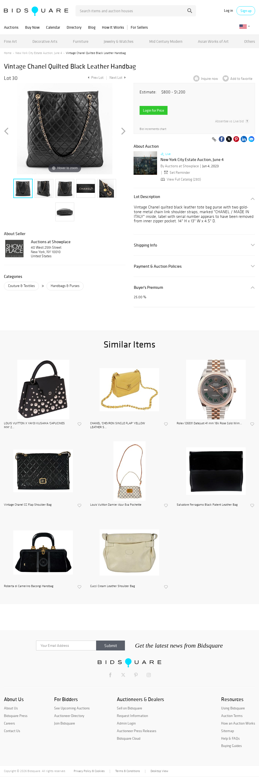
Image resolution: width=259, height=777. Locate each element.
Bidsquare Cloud (128, 738)
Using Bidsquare (233, 708)
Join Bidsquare (64, 723)
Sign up (245, 10)
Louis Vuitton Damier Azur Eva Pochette (115, 504)
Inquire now (209, 78)
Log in (228, 11)
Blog (91, 27)
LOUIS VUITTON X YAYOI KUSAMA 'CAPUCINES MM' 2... (34, 425)
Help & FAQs (230, 738)
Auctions (11, 27)
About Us (11, 708)
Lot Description (147, 196)
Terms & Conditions (127, 771)
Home (7, 53)
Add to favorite (241, 78)
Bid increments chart (153, 129)
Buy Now (32, 27)
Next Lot (118, 77)
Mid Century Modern (165, 41)
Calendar (53, 27)
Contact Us (12, 730)
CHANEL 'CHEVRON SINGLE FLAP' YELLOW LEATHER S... (117, 425)
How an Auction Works (238, 723)
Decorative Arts (44, 41)
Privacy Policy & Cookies (89, 771)
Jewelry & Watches (119, 41)
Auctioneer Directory (69, 715)
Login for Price (153, 110)
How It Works (113, 27)
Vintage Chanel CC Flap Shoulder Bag (27, 504)
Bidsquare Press (15, 715)
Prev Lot (95, 77)
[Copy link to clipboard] (214, 139)
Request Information (132, 715)
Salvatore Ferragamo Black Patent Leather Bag (207, 504)
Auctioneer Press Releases (136, 730)
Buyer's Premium (148, 287)
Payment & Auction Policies (158, 266)
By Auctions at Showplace (179, 166)
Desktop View (159, 771)
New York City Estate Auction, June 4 (38, 53)
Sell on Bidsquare (129, 708)
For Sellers (139, 27)
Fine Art (10, 41)
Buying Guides (231, 745)
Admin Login (126, 723)
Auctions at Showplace (51, 241)
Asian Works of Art (213, 41)
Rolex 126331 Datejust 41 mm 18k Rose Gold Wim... (209, 423)
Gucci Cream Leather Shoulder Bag (112, 586)
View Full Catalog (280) (180, 179)
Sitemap (227, 730)
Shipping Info (145, 245)
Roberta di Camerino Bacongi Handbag (28, 586)
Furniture (80, 41)
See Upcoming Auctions (72, 708)
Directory (74, 27)
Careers (9, 723)
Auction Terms (232, 715)
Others (249, 41)
